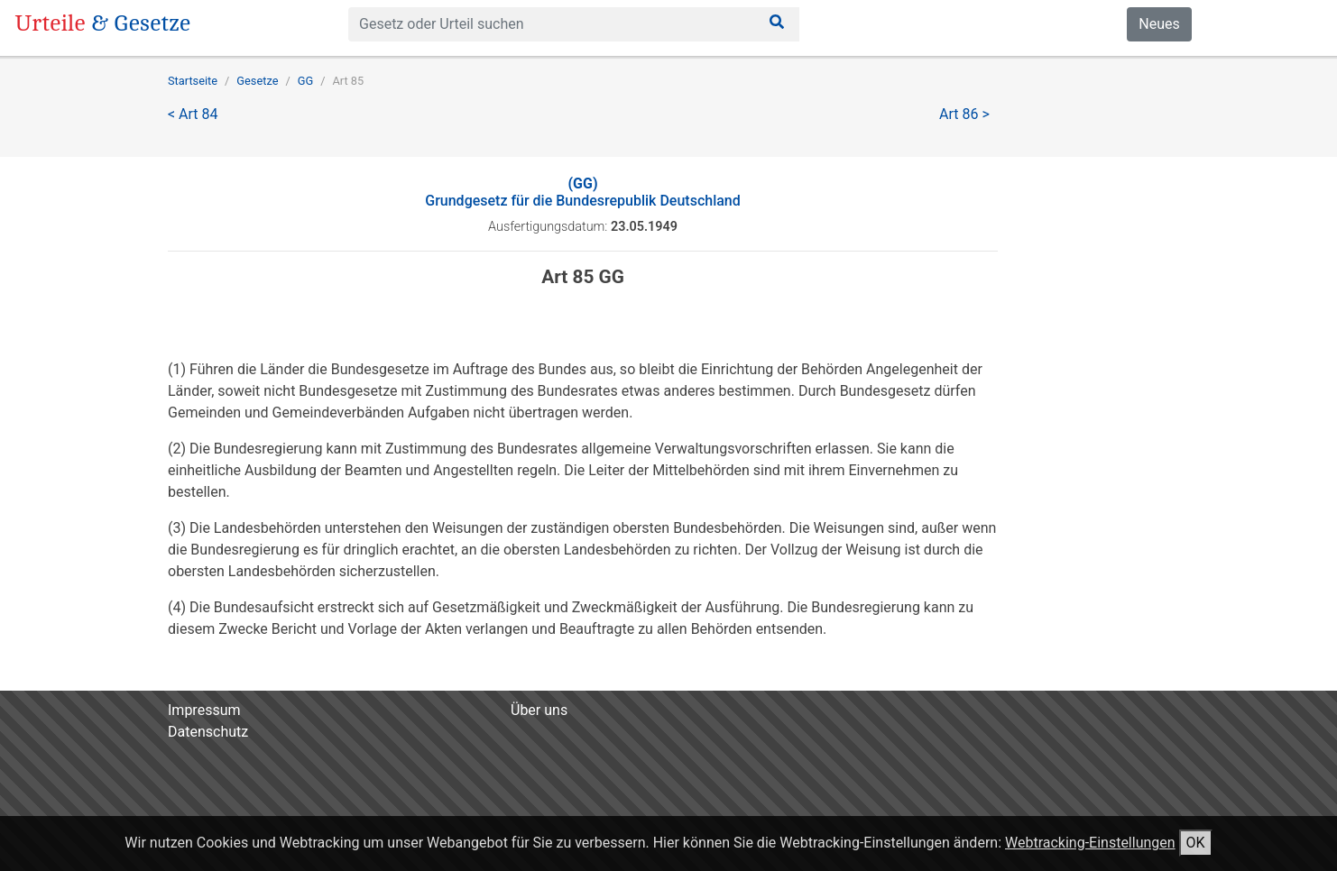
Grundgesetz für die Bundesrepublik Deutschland (583, 192)
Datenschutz (208, 731)
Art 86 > (964, 114)
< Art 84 (193, 114)
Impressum (204, 710)
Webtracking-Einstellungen (1090, 842)
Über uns (539, 710)
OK (1195, 842)
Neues (1159, 23)
